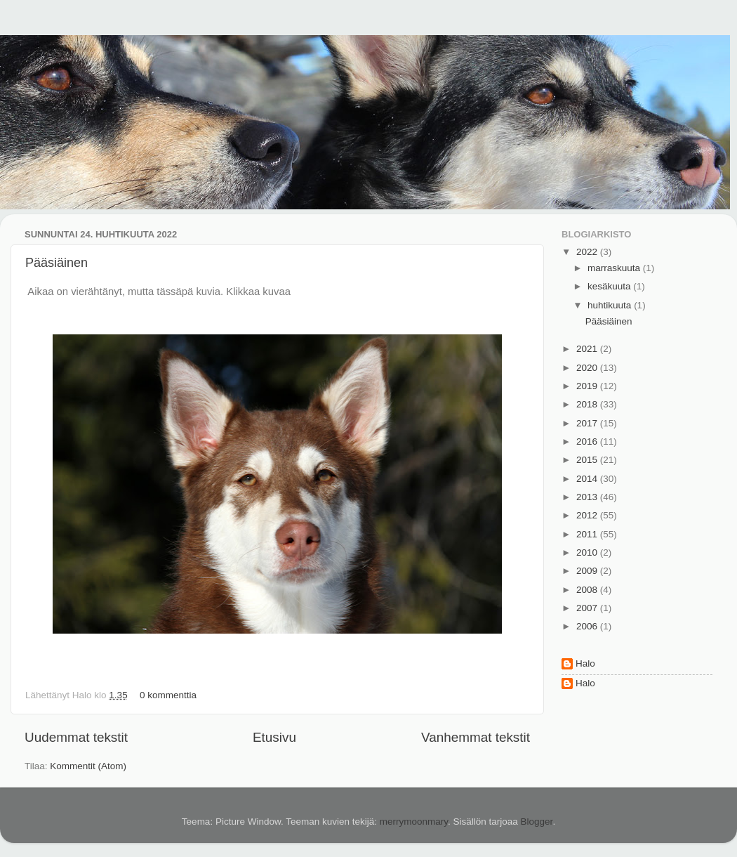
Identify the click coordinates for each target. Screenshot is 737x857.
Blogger (537, 821)
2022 (588, 252)
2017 (588, 423)
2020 (588, 367)
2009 (588, 570)
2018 (588, 404)
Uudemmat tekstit (76, 737)
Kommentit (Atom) (88, 766)
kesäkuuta (610, 286)
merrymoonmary (414, 821)
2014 (588, 478)
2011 (588, 534)
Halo (585, 663)
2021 (588, 349)
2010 (588, 552)
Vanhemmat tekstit (475, 737)
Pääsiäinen (56, 263)
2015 (588, 459)
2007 (588, 608)
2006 (588, 626)
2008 (588, 589)
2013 (588, 497)
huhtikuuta (610, 305)
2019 (588, 386)
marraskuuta (615, 268)
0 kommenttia (168, 695)
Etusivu (274, 737)
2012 (588, 515)
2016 (588, 441)
